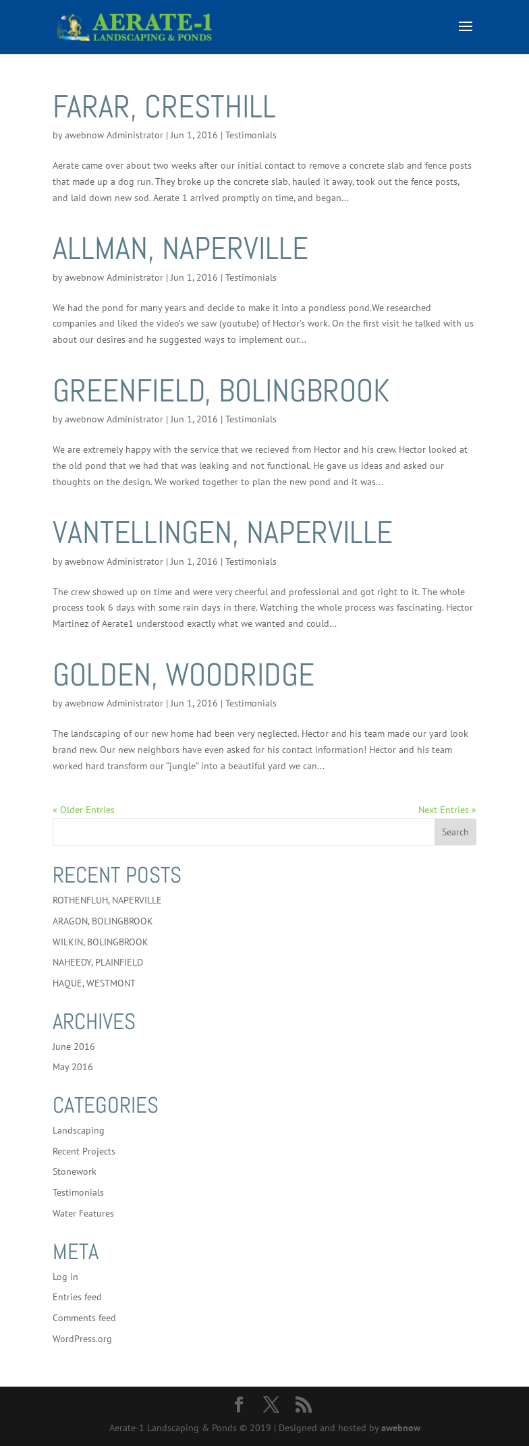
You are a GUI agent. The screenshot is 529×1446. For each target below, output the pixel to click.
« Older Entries (84, 810)
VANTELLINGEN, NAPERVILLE (223, 532)
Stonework (74, 1171)
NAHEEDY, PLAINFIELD (98, 962)
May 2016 (73, 1067)
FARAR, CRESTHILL (164, 106)
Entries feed (77, 1297)
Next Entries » (447, 810)
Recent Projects (84, 1151)
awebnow (400, 1428)
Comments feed (84, 1318)
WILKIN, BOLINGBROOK (100, 942)
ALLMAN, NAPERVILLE (180, 248)
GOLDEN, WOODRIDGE (183, 675)
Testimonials (251, 135)
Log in (65, 1277)
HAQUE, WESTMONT (94, 983)
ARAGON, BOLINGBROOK (103, 921)
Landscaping (79, 1130)
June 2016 (74, 1046)
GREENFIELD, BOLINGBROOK (221, 390)
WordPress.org (82, 1339)
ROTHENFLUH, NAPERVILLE (107, 900)
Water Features (83, 1213)
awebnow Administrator (114, 135)
